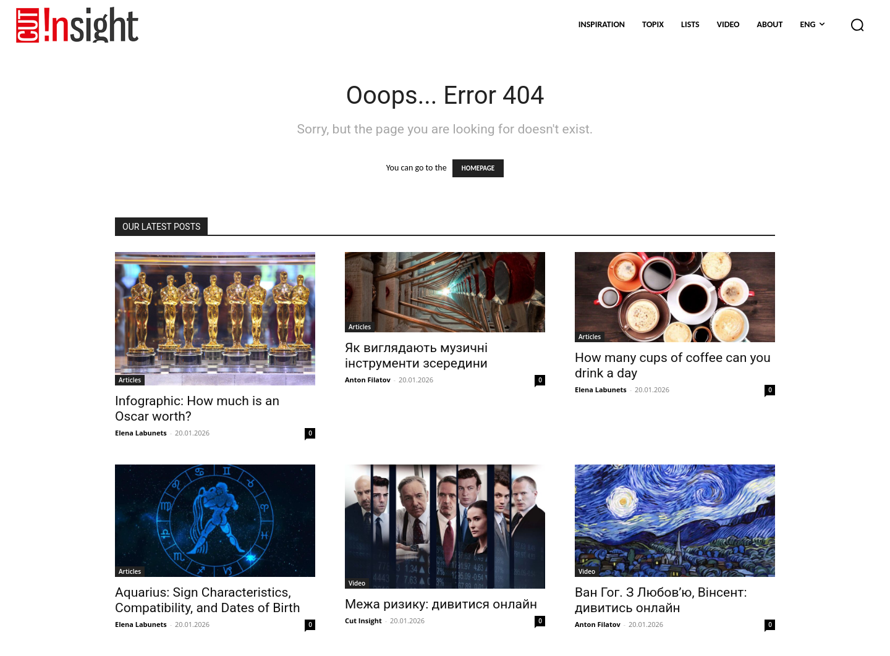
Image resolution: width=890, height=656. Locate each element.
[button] (857, 25)
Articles (130, 380)
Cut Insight (363, 620)
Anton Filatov (368, 379)
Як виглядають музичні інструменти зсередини (416, 355)
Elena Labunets (141, 432)
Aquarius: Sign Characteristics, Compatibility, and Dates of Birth (207, 600)
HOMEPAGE (478, 168)
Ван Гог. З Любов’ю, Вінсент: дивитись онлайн (661, 600)
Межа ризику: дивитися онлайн (441, 604)
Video (357, 583)
